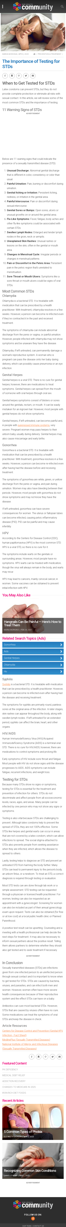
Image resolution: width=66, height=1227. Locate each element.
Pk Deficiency (10, 1069)
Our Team (26, 1226)
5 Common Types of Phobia (23, 1132)
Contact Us (38, 1226)
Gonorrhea (9, 644)
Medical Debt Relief (13, 1075)
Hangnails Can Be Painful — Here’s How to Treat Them (32, 623)
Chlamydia (9, 664)
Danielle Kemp (10, 1176)
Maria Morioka (9, 54)
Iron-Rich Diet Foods (14, 1092)
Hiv (5, 671)
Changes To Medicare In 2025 (19, 1087)
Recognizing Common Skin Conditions (30, 1171)
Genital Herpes (12, 658)
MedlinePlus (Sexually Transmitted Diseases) (26, 1039)
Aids (6, 651)
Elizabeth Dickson (13, 1137)
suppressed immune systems (34, 425)
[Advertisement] (33, 136)
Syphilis (6, 684)
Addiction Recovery (13, 1081)
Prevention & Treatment (49, 54)
